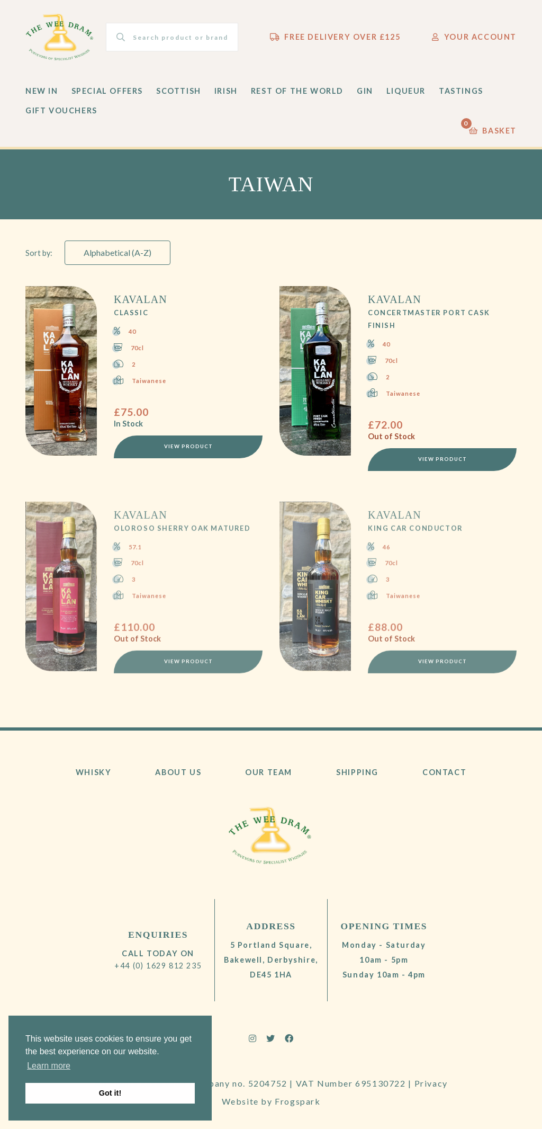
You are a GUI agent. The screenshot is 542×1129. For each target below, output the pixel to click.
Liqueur (406, 90)
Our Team (268, 772)
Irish (226, 90)
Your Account (474, 36)
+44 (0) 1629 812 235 (158, 965)
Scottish (178, 90)
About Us (178, 772)
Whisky (94, 772)
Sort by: (38, 252)
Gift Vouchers (61, 110)
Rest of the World (297, 90)
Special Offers (107, 90)
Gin (365, 90)
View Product (188, 447)
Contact (444, 772)
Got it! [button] (110, 1093)
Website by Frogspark (271, 1101)
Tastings (461, 90)
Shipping (357, 772)
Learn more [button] (48, 1065)
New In (41, 90)
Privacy (431, 1083)
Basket (493, 128)
